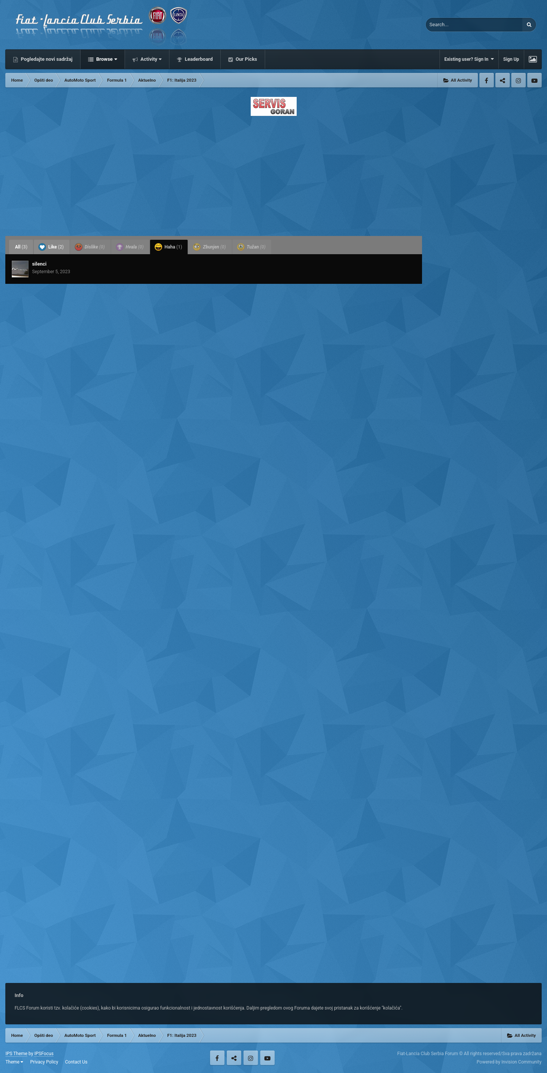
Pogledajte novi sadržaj (46, 59)
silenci (39, 264)
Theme (14, 1062)
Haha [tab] (168, 247)
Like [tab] (51, 247)
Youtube (534, 80)
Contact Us (76, 1062)
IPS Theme (16, 1053)
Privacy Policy (44, 1062)
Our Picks (245, 59)
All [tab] (21, 247)
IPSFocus (43, 1053)
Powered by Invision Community (509, 1062)
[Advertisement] (273, 173)
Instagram (518, 80)
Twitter (502, 80)
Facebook (486, 80)
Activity (150, 59)
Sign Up (511, 59)
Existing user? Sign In (469, 59)
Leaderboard (198, 59)
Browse (106, 59)
